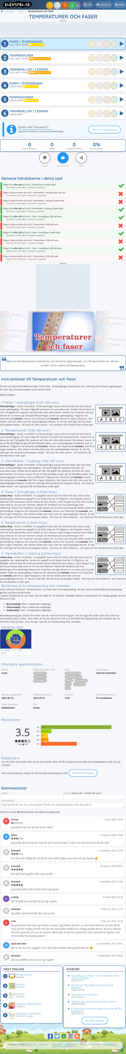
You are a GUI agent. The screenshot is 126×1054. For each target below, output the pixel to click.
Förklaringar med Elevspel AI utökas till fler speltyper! (96, 1010)
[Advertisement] (63, 29)
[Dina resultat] (73, 5)
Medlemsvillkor (110, 1044)
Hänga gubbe (24, 974)
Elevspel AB (30, 1044)
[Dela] (81, 157)
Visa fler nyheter (94, 1020)
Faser (69, 680)
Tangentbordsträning (28, 1013)
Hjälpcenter (56, 1044)
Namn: (5, 793)
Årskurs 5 (40, 677)
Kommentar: (8, 800)
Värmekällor (73, 677)
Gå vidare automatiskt (84, 994)
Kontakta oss (71, 1044)
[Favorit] (44, 157)
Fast (68, 684)
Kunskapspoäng (74, 148)
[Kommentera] (63, 157)
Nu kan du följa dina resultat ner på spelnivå (92, 986)
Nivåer (52, 148)
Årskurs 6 (40, 680)
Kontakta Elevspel (83, 773)
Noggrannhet (96, 148)
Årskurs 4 (40, 673)
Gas (68, 688)
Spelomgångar (29, 148)
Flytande (79, 684)
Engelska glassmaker (28, 1003)
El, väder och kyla (11, 650)
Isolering (81, 680)
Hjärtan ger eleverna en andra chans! (93, 1001)
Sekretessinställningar (63, 1046)
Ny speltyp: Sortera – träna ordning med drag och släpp (95, 977)
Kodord (20, 984)
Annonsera (43, 1044)
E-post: (67, 793)
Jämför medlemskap (104, 129)
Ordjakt (20, 994)
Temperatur (73, 673)
